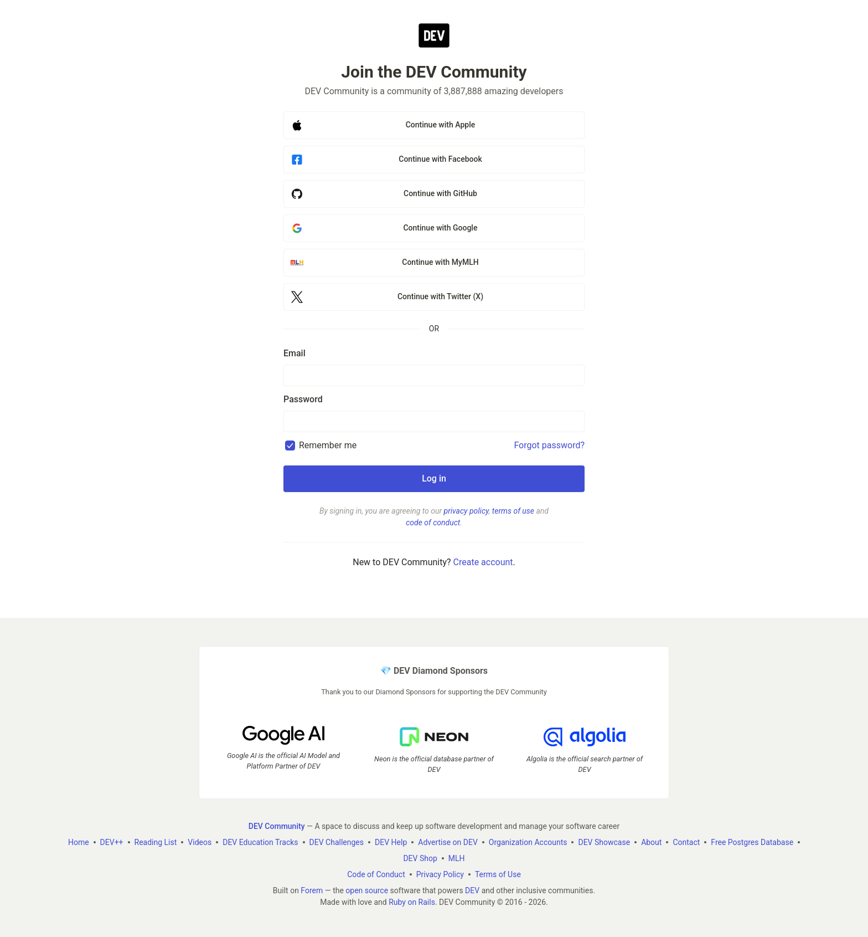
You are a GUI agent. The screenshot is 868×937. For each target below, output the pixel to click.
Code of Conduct (376, 874)
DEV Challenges (336, 842)
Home (78, 842)
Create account (483, 562)
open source (366, 890)
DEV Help (391, 842)
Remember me (327, 445)
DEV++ (111, 842)
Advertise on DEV (448, 842)
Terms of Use (498, 874)
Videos (199, 842)
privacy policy (466, 510)
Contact (686, 842)
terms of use (513, 510)
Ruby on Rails (412, 902)
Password (303, 399)
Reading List (156, 842)
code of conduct (433, 522)
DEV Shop (420, 858)
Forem (312, 890)
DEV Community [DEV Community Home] (277, 826)
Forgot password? (549, 445)
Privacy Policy (440, 874)
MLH (456, 858)
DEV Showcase (604, 842)
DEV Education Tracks (260, 842)
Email (294, 353)
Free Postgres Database (752, 842)
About (651, 842)
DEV (472, 890)
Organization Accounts (528, 842)
